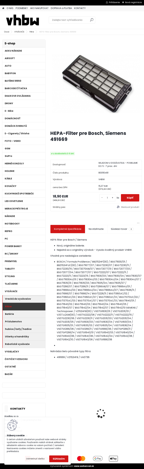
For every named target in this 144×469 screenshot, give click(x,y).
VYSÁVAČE (19, 31)
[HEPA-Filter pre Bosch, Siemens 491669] (96, 84)
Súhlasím (59, 458)
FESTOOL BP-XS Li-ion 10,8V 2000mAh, (96, 408)
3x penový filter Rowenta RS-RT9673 (64, 404)
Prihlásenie (114, 2)
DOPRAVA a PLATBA (61, 8)
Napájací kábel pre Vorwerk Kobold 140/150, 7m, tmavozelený (126, 409)
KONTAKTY (80, 8)
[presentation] (52, 408)
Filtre (32, 31)
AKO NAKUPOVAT (39, 8)
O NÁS (10, 8)
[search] (91, 21)
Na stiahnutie (96, 229)
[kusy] (107, 197)
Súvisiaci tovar (122, 229)
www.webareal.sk (84, 466)
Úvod (6, 31)
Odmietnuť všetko (35, 458)
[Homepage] (3, 8)
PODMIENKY (22, 8)
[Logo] (22, 20)
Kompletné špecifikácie (67, 229)
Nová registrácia (133, 2)
